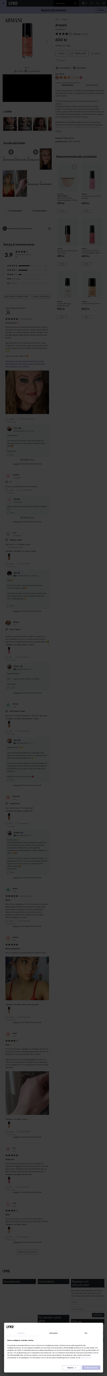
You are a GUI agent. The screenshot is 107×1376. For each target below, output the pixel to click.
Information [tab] (53, 1333)
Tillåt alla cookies (91, 1368)
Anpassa (71, 1368)
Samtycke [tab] (21, 1333)
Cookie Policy (86, 1358)
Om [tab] (86, 1333)
